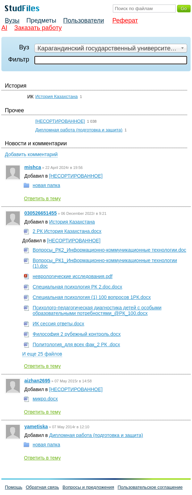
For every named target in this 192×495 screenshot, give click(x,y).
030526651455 (40, 213)
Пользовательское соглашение (150, 487)
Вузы (12, 20)
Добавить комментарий (31, 154)
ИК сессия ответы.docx (58, 323)
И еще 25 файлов (42, 354)
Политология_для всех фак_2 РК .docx (76, 344)
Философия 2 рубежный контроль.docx (77, 334)
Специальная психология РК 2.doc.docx (77, 287)
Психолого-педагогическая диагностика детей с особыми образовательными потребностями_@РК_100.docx (97, 310)
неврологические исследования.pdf (72, 276)
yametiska (36, 426)
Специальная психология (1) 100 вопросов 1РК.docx (92, 297)
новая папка (46, 185)
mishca (32, 167)
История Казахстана (56, 96)
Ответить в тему (42, 198)
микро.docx (45, 398)
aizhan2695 (37, 380)
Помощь (13, 487)
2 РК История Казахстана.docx (67, 231)
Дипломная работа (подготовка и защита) (79, 129)
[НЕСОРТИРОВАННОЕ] (60, 121)
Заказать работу (38, 27)
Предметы (41, 20)
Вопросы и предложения (88, 487)
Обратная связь (42, 487)
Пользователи (83, 20)
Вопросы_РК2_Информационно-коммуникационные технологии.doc (109, 250)
